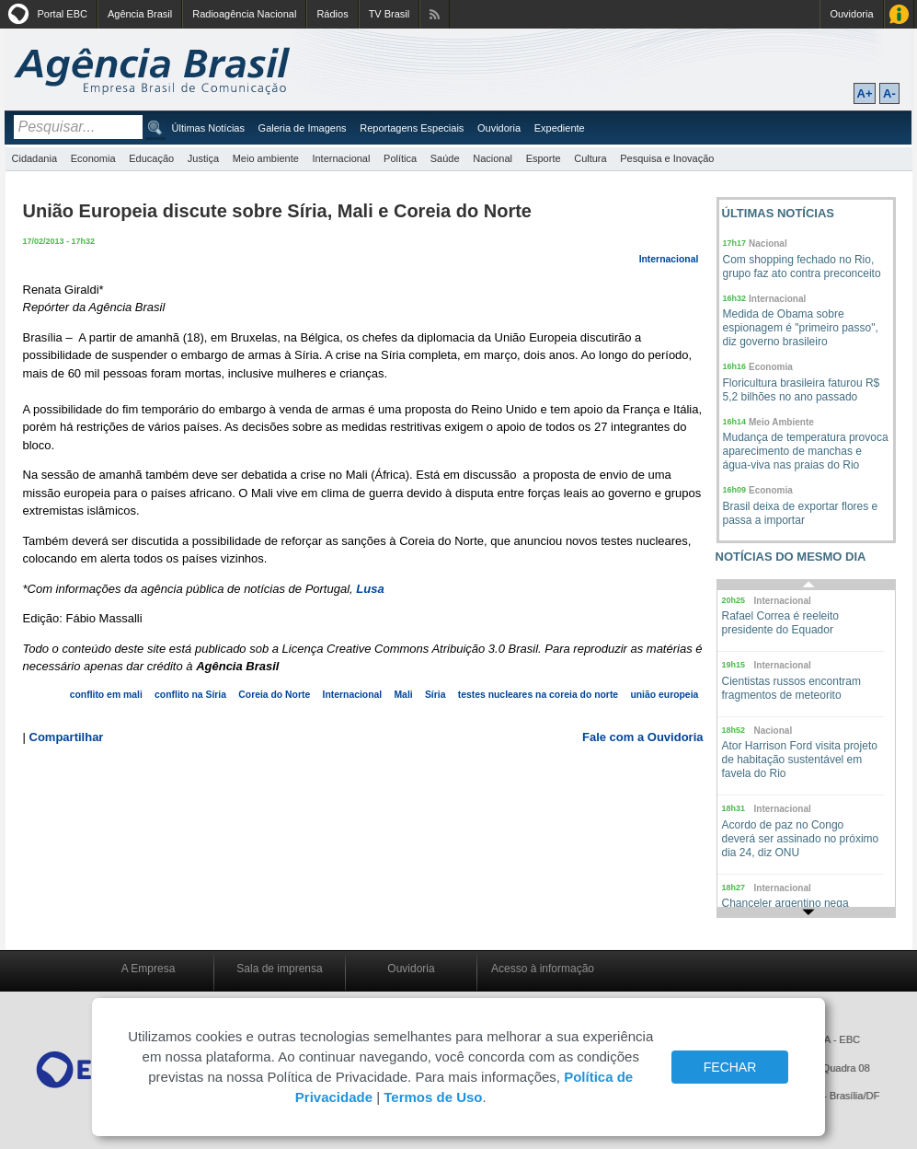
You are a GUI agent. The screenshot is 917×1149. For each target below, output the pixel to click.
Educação (151, 158)
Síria (435, 695)
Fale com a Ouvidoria (643, 737)
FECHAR (730, 1067)
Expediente (559, 127)
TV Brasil (389, 13)
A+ (865, 93)
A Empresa (148, 968)
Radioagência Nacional (244, 13)
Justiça (203, 158)
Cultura (590, 158)
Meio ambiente (266, 158)
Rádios (332, 13)
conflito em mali (106, 695)
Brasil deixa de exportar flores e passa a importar (800, 513)
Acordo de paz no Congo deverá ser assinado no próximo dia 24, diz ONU (800, 838)
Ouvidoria (851, 13)
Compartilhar (66, 737)
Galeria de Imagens (302, 127)
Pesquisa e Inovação (667, 158)
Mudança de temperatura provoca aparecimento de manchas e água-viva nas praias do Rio (805, 451)
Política (400, 158)
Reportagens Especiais (412, 127)
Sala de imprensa (279, 968)
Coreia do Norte (274, 695)
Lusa (370, 589)
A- (889, 93)
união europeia (664, 695)
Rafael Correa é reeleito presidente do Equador (780, 622)
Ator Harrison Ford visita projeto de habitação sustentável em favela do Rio (799, 759)
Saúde (445, 158)
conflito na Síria (190, 695)
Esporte (543, 158)
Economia (93, 158)
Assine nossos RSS (434, 14)
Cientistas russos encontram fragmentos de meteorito (791, 688)
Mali (403, 695)
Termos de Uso (433, 1097)
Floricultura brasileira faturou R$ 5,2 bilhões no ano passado (801, 390)
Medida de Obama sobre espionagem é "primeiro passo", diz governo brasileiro (800, 328)
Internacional (341, 158)
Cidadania (35, 158)
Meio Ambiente (781, 422)
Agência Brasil (140, 13)
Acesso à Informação (899, 14)
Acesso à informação (542, 968)
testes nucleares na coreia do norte (538, 695)
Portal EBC (62, 13)
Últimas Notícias (208, 127)
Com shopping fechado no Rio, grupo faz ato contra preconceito (802, 266)
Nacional (492, 158)
